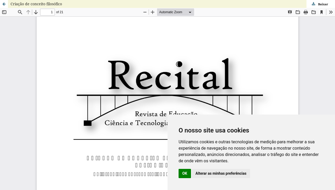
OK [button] (184, 173)
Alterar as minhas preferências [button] (220, 173)
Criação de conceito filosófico (36, 3)
